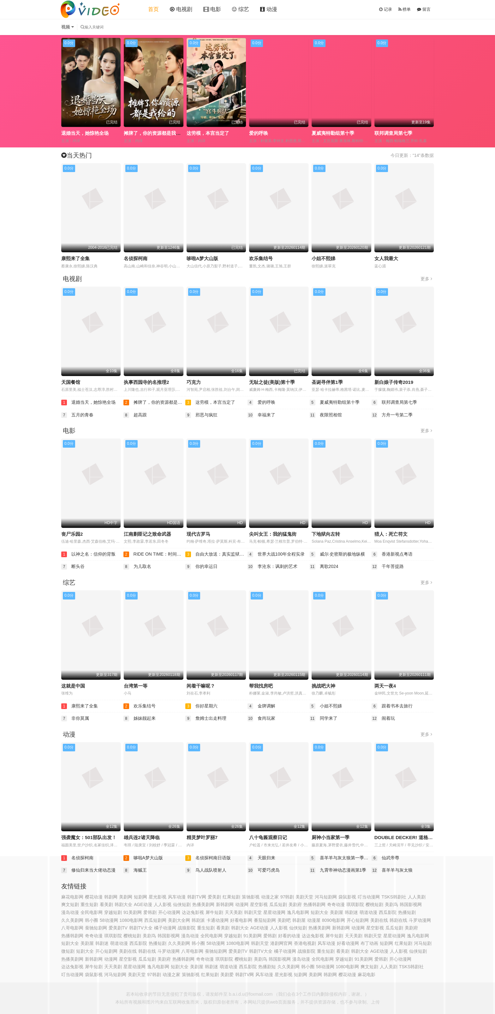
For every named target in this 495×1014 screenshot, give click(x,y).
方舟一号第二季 (392, 415)
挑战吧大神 (323, 686)
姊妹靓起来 (139, 718)
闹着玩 (383, 718)
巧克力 (194, 382)
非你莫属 (75, 718)
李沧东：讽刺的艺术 (272, 567)
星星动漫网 (394, 935)
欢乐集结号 (261, 258)
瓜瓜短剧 (394, 927)
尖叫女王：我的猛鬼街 (272, 534)
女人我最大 (386, 258)
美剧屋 (196, 966)
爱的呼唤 (258, 133)
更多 (426, 278)
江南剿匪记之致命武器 (147, 534)
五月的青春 (77, 415)
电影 (212, 9)
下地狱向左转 (326, 534)
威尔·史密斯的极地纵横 (337, 554)
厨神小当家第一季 (330, 837)
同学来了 (323, 718)
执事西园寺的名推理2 (146, 382)
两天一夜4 (385, 686)
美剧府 (295, 904)
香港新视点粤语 (392, 554)
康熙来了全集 (75, 258)
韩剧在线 (147, 951)
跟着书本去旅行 (392, 706)
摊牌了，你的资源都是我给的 (154, 133)
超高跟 (135, 415)
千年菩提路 (388, 567)
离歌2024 (324, 567)
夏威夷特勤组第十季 (333, 133)
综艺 (240, 9)
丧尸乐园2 (72, 534)
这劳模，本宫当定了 (208, 133)
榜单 (404, 9)
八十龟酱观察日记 (268, 837)
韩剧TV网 (196, 896)
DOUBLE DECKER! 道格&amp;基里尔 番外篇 (423, 837)
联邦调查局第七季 (393, 133)
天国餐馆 (70, 382)
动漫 (268, 9)
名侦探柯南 (135, 258)
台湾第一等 (135, 686)
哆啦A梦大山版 (202, 258)
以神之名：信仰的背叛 (88, 554)
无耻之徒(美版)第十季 (272, 382)
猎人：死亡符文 (391, 534)
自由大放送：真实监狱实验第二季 (216, 554)
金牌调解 (261, 706)
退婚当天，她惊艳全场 (85, 133)
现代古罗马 (198, 534)
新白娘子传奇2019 (393, 382)
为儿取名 (137, 567)
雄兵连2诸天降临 (141, 837)
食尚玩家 (261, 718)
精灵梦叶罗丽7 (202, 837)
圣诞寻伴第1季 (327, 382)
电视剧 (181, 9)
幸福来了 (261, 415)
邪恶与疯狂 (201, 415)
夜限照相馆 (326, 415)
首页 (153, 9)
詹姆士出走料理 (205, 718)
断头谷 (73, 567)
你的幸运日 (201, 567)
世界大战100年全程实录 (276, 554)
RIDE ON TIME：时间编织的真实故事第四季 (154, 554)
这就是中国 (73, 686)
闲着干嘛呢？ (201, 686)
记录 (385, 9)
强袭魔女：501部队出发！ (88, 837)
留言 (424, 9)
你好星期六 (201, 706)
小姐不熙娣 (323, 258)
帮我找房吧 (261, 686)
